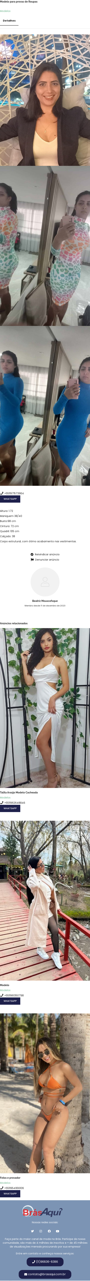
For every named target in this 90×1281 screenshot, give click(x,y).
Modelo (4, 985)
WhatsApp (10, 499)
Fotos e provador (10, 1177)
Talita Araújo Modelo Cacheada (19, 792)
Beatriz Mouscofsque (45, 600)
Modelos (5, 11)
